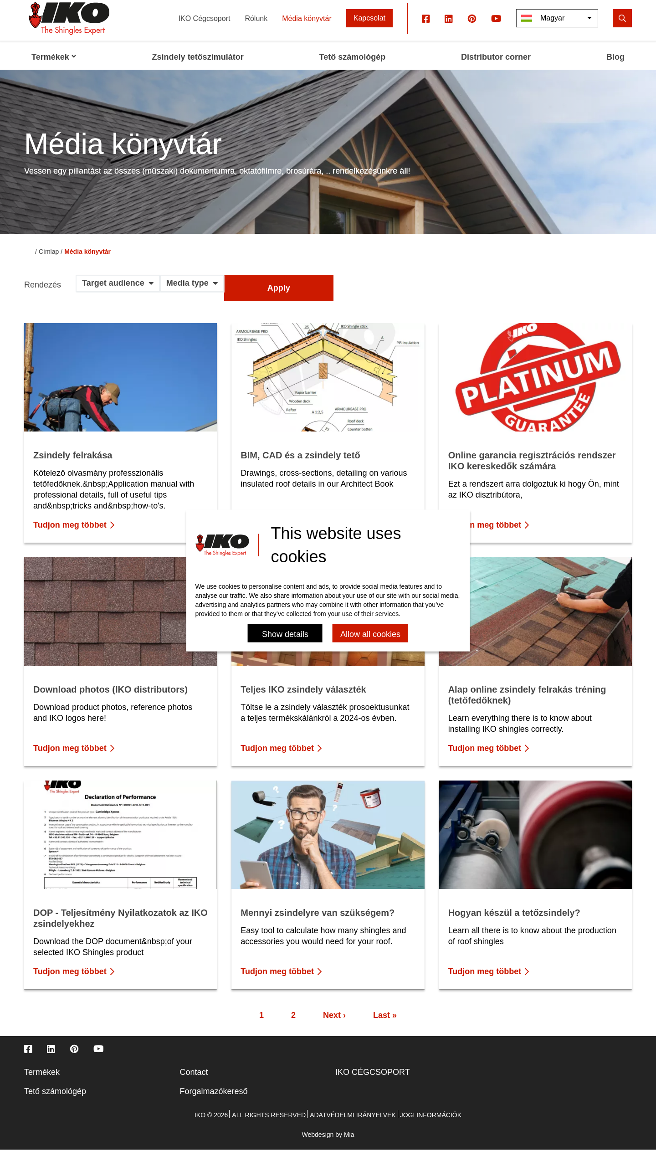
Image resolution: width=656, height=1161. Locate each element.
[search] (622, 29)
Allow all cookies (370, 633)
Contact (194, 1083)
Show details (285, 633)
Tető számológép (55, 1103)
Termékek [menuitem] (54, 68)
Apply (278, 299)
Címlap (49, 263)
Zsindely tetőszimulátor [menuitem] (198, 68)
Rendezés (42, 296)
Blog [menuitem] (615, 68)
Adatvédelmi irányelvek (353, 1126)
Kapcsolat (369, 29)
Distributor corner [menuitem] (496, 68)
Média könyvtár (307, 29)
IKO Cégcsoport (205, 29)
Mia (349, 1146)
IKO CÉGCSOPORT (372, 1083)
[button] (118, 298)
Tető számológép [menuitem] (352, 68)
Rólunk (256, 29)
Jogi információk (430, 1126)
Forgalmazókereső (214, 1103)
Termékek (42, 1083)
